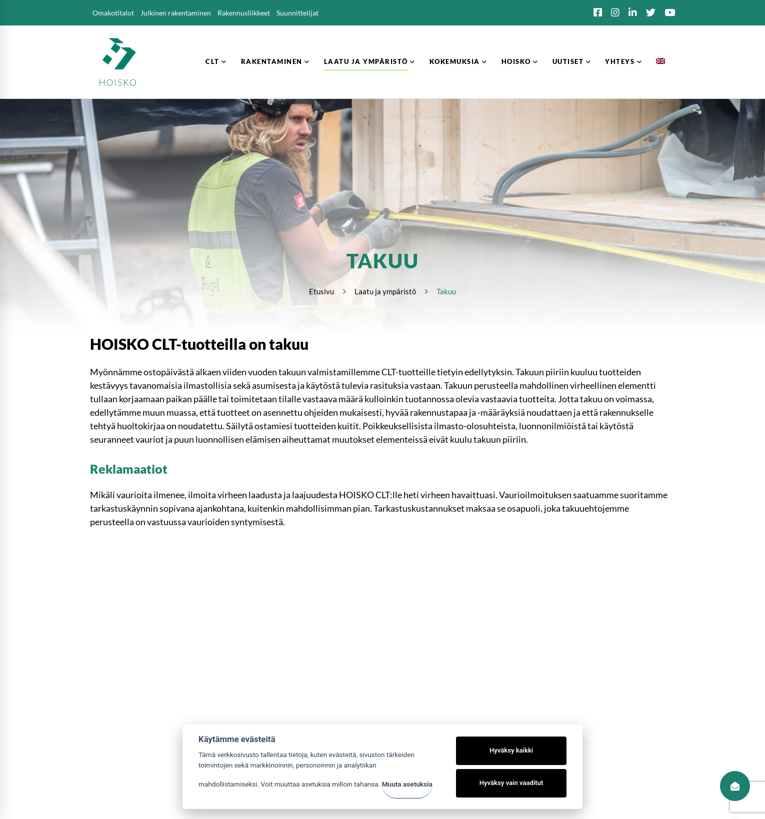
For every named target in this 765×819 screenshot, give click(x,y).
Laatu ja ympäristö (385, 291)
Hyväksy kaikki (511, 750)
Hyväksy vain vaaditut (512, 783)
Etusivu (321, 291)
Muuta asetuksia (407, 784)
